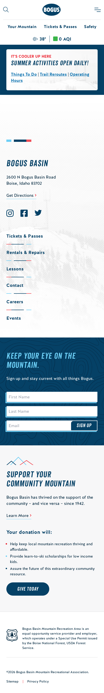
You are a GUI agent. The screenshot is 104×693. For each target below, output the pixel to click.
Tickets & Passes (60, 26)
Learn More (17, 515)
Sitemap (12, 681)
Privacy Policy (38, 681)
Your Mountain (22, 26)
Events (13, 318)
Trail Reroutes (53, 74)
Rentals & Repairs (25, 252)
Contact (14, 285)
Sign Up (84, 425)
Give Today (27, 589)
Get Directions (20, 195)
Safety (90, 26)
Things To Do (24, 74)
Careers (14, 302)
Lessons (15, 269)
